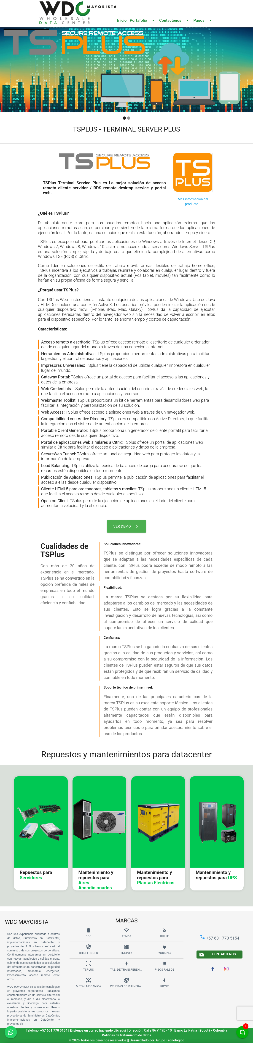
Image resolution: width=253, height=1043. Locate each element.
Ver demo (126, 526)
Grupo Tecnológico (170, 1040)
